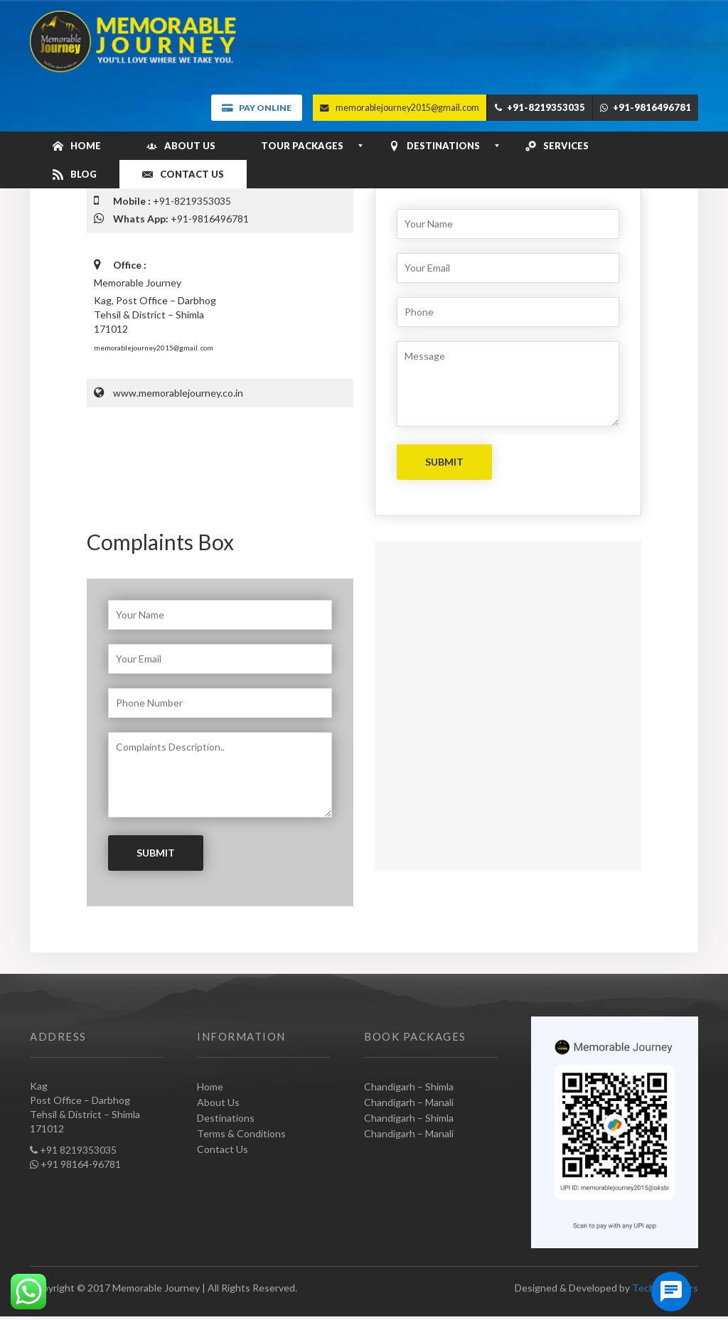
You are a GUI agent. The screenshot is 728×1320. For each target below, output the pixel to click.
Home (210, 1086)
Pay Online (256, 107)
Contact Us (222, 1149)
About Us (218, 1102)
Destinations (226, 1118)
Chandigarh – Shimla (409, 1086)
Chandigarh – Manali (409, 1102)
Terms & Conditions (241, 1133)
